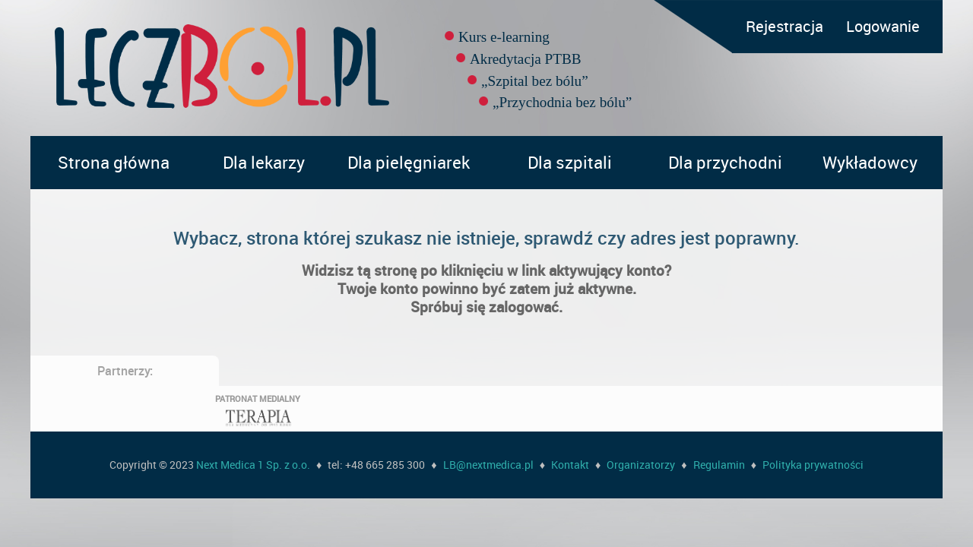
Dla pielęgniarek (408, 162)
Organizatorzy (641, 464)
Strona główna (114, 162)
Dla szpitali (570, 162)
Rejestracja (784, 26)
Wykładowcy (870, 162)
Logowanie (883, 26)
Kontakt (570, 464)
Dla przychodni (725, 162)
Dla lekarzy (264, 162)
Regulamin (719, 464)
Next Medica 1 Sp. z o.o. (253, 464)
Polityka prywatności (813, 464)
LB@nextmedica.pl (488, 464)
